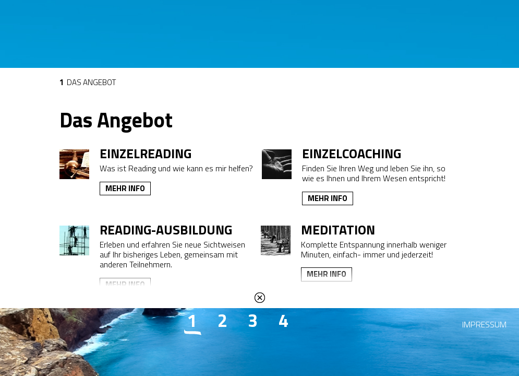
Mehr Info (125, 188)
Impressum (484, 324)
